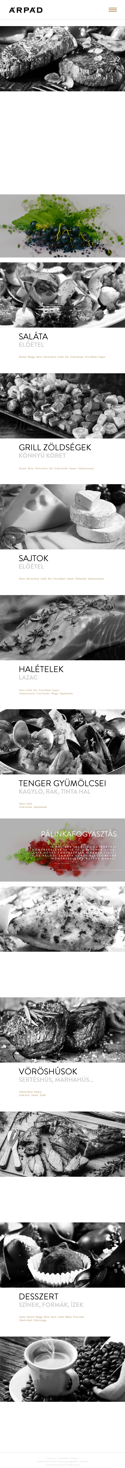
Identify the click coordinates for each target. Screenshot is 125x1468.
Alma (39, 357)
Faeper (101, 357)
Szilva (22, 1317)
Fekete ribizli (25, 1320)
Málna (68, 1317)
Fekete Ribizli (26, 1092)
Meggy (31, 357)
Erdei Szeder (77, 357)
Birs (67, 357)
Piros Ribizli (91, 357)
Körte (53, 1317)
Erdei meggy (40, 1320)
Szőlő (61, 357)
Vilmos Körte (49, 357)
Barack (22, 357)
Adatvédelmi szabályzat (68, 1458)
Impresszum (52, 1458)
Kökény (38, 1092)
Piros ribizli (78, 1317)
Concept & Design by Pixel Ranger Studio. (62, 1464)
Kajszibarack (40, 807)
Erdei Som (24, 1095)
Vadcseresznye (96, 578)
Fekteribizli (80, 578)
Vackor (34, 1095)
